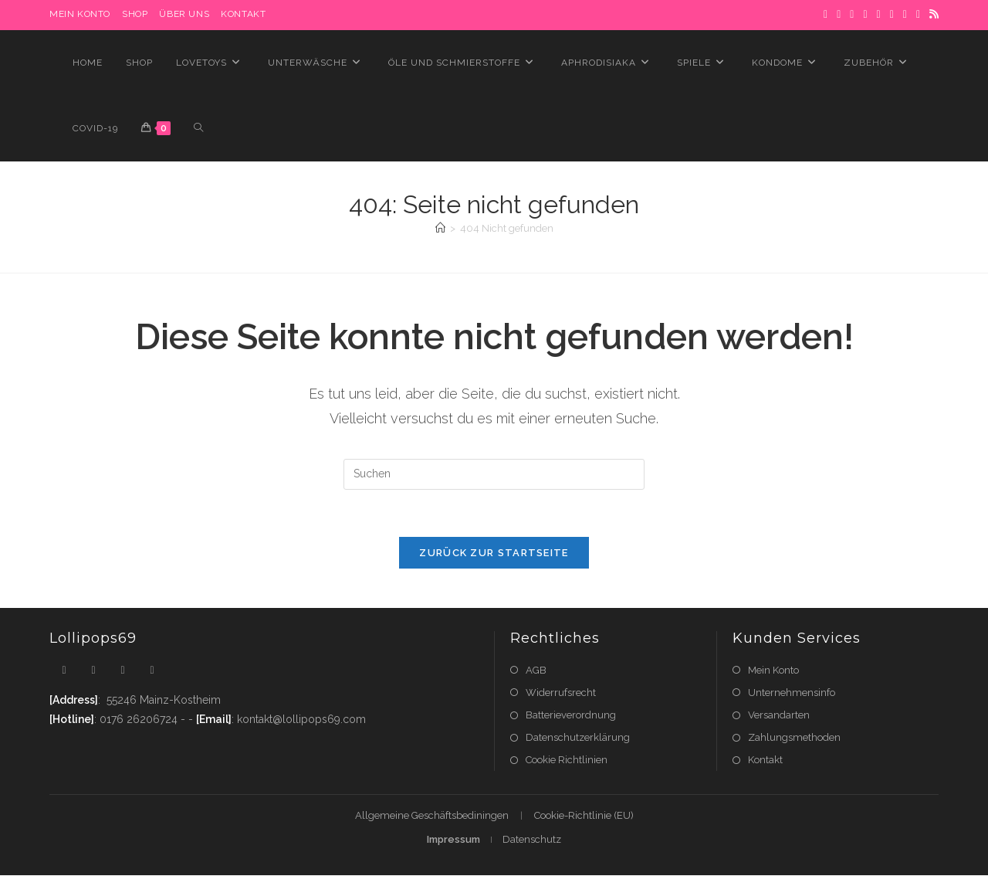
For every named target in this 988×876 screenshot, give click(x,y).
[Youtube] (152, 670)
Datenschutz (531, 840)
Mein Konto (773, 670)
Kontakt (243, 13)
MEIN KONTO (79, 13)
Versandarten (779, 715)
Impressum (453, 840)
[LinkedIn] (891, 14)
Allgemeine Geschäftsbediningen (432, 816)
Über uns (184, 13)
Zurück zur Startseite (493, 553)
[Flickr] (905, 14)
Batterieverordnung (571, 715)
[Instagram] (878, 14)
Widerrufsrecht (561, 692)
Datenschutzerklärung (578, 737)
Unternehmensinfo (791, 692)
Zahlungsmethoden (794, 737)
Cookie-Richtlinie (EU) (584, 816)
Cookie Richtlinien (566, 760)
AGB (536, 670)
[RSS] (932, 14)
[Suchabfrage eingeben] (494, 474)
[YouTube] (918, 14)
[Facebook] (838, 14)
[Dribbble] (864, 14)
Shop (134, 13)
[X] (825, 14)
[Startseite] (440, 228)
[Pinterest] (851, 14)
